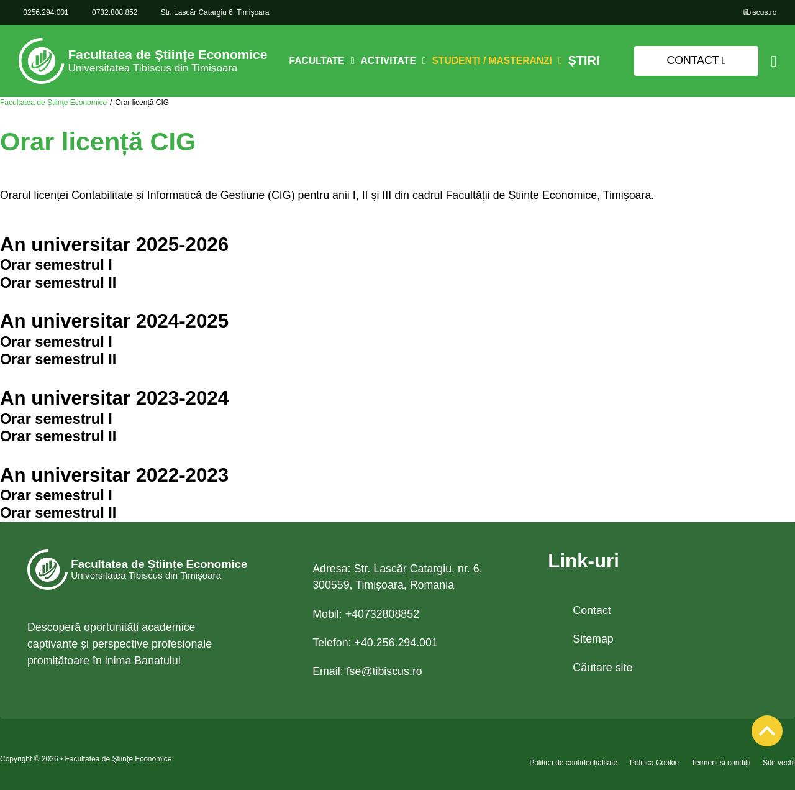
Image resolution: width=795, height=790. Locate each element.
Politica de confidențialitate (573, 762)
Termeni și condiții (720, 762)
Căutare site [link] (602, 667)
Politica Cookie (654, 762)
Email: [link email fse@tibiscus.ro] (367, 671)
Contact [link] (696, 60)
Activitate (392, 60)
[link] (759, 12)
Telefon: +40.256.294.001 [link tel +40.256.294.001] (375, 642)
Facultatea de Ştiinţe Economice (53, 102)
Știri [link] (583, 61)
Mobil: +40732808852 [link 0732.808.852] (365, 614)
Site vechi (779, 762)
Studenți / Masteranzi (495, 60)
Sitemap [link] (593, 639)
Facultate (320, 60)
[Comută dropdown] (356, 61)
